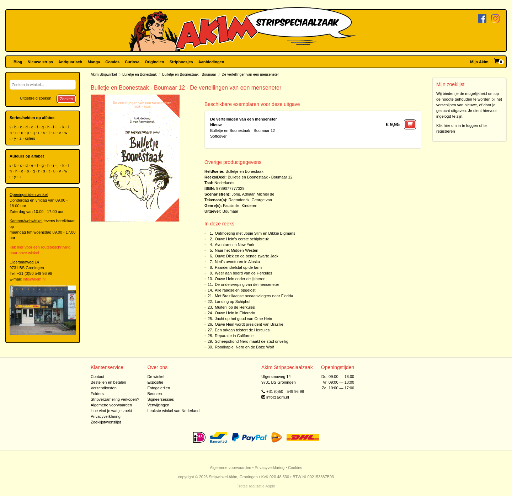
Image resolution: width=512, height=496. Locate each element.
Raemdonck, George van (250, 200)
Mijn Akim (479, 62)
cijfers (30, 138)
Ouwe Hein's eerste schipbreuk (242, 239)
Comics (112, 62)
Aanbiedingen (211, 62)
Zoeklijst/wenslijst (106, 422)
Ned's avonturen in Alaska (237, 262)
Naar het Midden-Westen (236, 250)
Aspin (270, 486)
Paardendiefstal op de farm (238, 267)
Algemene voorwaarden (111, 405)
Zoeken (66, 99)
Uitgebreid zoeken (36, 98)
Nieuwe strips (40, 62)
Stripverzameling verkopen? (115, 399)
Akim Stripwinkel (104, 74)
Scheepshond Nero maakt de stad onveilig (251, 341)
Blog (18, 62)
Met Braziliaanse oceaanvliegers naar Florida (254, 296)
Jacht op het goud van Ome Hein (243, 318)
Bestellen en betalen (108, 382)
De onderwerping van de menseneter (247, 284)
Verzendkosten (104, 388)
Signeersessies (160, 399)
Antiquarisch (70, 62)
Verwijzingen (158, 405)
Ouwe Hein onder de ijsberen (240, 279)
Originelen (154, 62)
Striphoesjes (181, 62)
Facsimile (231, 205)
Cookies (295, 467)
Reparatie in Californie (234, 336)
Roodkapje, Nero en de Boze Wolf (244, 347)
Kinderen (249, 205)
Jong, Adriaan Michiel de (252, 194)
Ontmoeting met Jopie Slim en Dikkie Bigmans (255, 233)
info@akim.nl (34, 279)
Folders (97, 393)
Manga (93, 62)
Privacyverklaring (106, 416)
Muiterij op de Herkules (235, 307)
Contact (97, 376)
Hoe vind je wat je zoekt (111, 411)
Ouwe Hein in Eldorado (235, 313)
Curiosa (132, 62)
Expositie (155, 382)
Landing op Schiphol (232, 301)
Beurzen (154, 393)
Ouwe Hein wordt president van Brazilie (249, 324)
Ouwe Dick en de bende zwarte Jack (246, 256)
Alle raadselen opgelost (235, 290)
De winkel (155, 376)
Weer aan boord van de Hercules (243, 273)
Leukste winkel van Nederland (173, 411)
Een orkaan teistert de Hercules (242, 330)
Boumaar (231, 211)
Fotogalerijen (158, 388)
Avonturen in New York (234, 244)
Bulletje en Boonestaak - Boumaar (189, 74)
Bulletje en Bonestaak (139, 74)
